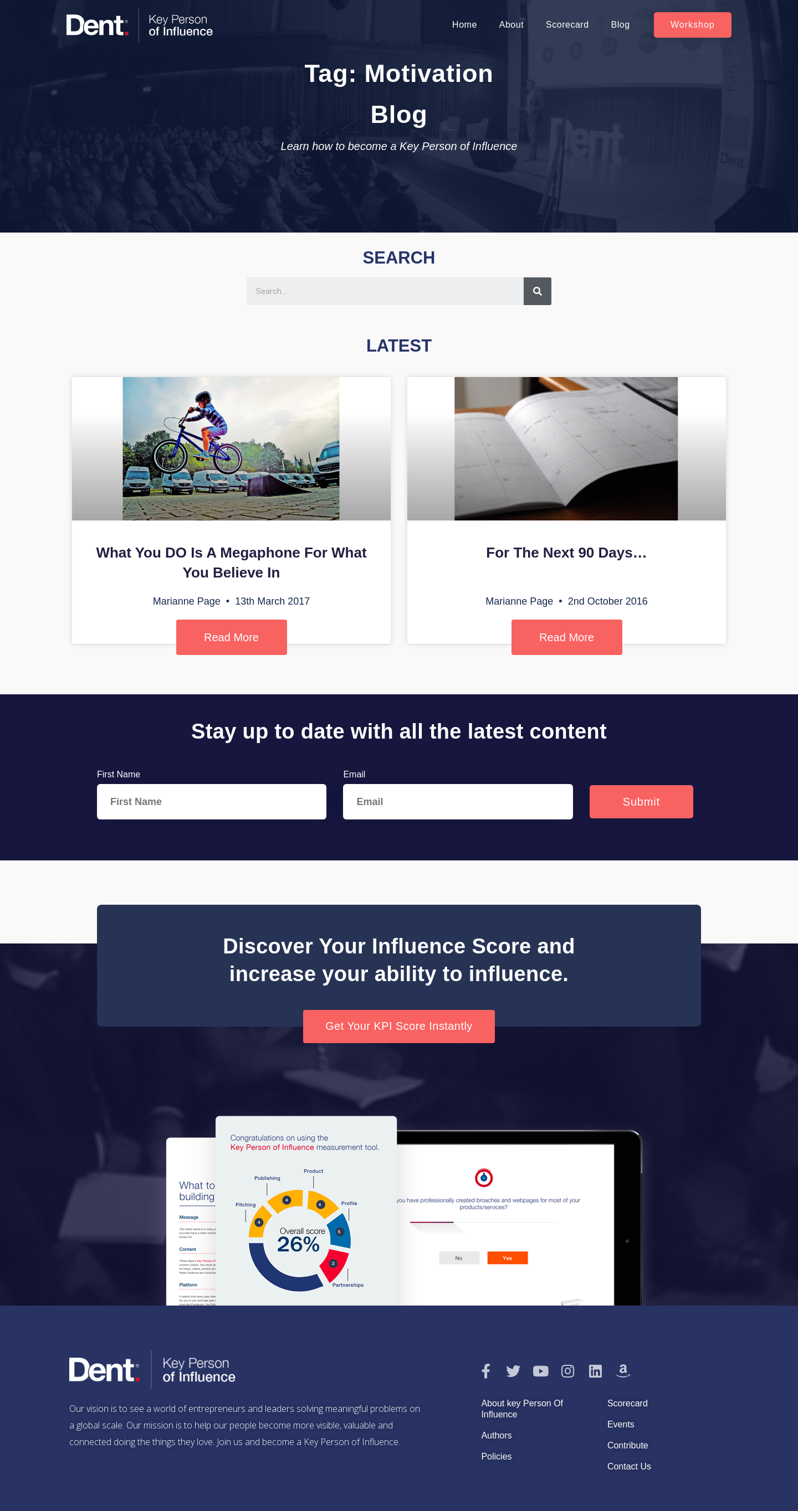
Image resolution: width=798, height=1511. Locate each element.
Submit (641, 802)
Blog (620, 24)
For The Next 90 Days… (566, 552)
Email (354, 774)
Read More (231, 637)
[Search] (537, 291)
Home (464, 24)
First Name (118, 774)
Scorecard (567, 24)
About (511, 24)
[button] (693, 25)
